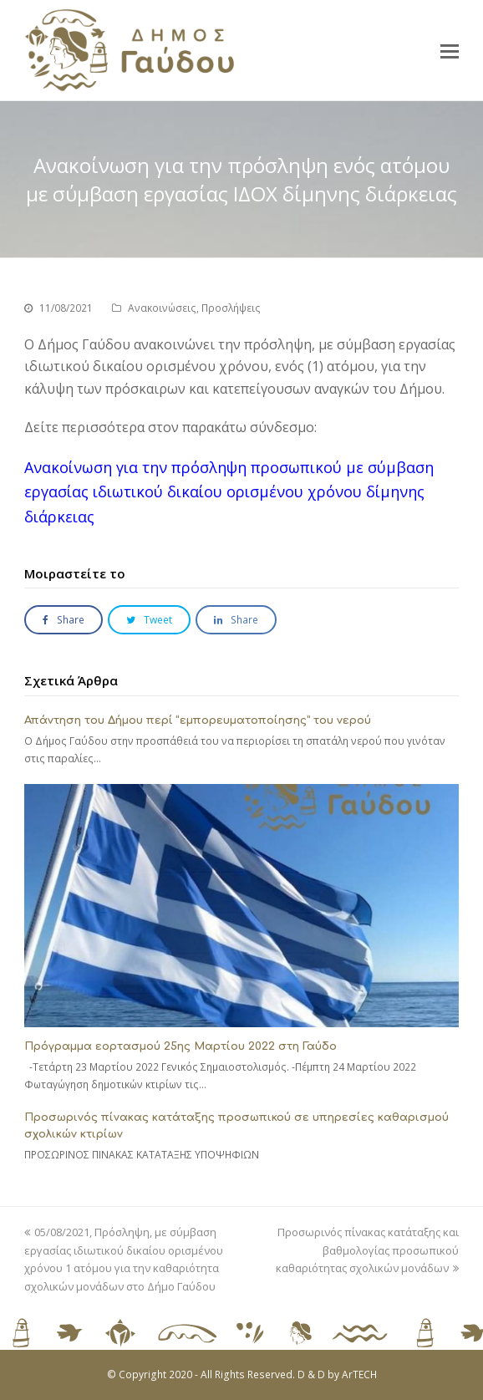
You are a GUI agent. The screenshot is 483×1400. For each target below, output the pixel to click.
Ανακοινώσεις (162, 308)
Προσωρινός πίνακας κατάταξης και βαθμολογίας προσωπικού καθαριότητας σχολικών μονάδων (367, 1249)
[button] (449, 50)
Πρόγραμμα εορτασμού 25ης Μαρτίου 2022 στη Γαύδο (180, 1046)
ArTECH (359, 1374)
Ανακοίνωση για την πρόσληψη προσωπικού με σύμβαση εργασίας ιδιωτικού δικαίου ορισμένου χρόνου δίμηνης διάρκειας (229, 492)
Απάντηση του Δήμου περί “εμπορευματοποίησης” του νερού (197, 720)
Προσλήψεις (231, 308)
